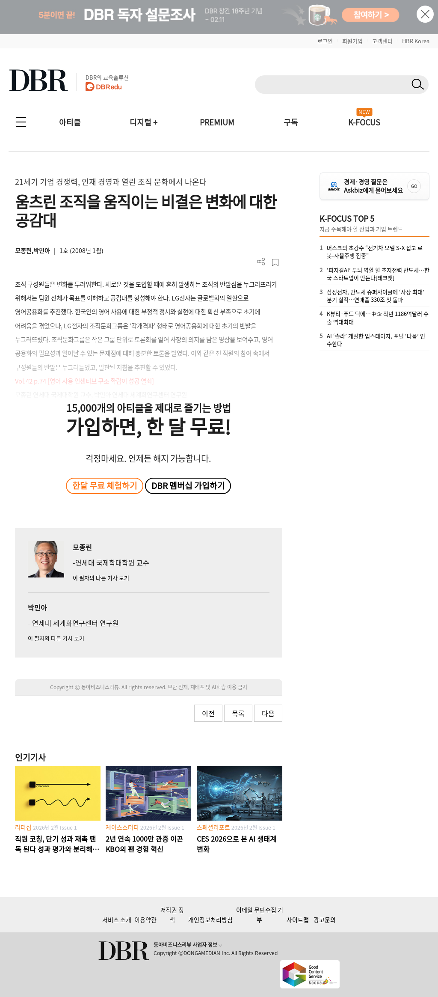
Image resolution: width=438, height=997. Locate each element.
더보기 (261, 262)
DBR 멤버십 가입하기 (188, 485)
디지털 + (143, 122)
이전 (208, 713)
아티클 (70, 122)
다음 (268, 713)
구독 (291, 122)
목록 (238, 713)
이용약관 (145, 919)
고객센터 (382, 41)
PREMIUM (217, 122)
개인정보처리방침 (210, 919)
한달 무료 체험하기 (104, 485)
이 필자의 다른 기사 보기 (101, 578)
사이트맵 (298, 919)
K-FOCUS (364, 122)
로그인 (325, 41)
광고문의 (325, 919)
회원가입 (352, 41)
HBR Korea (415, 41)
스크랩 (275, 263)
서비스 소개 (116, 919)
